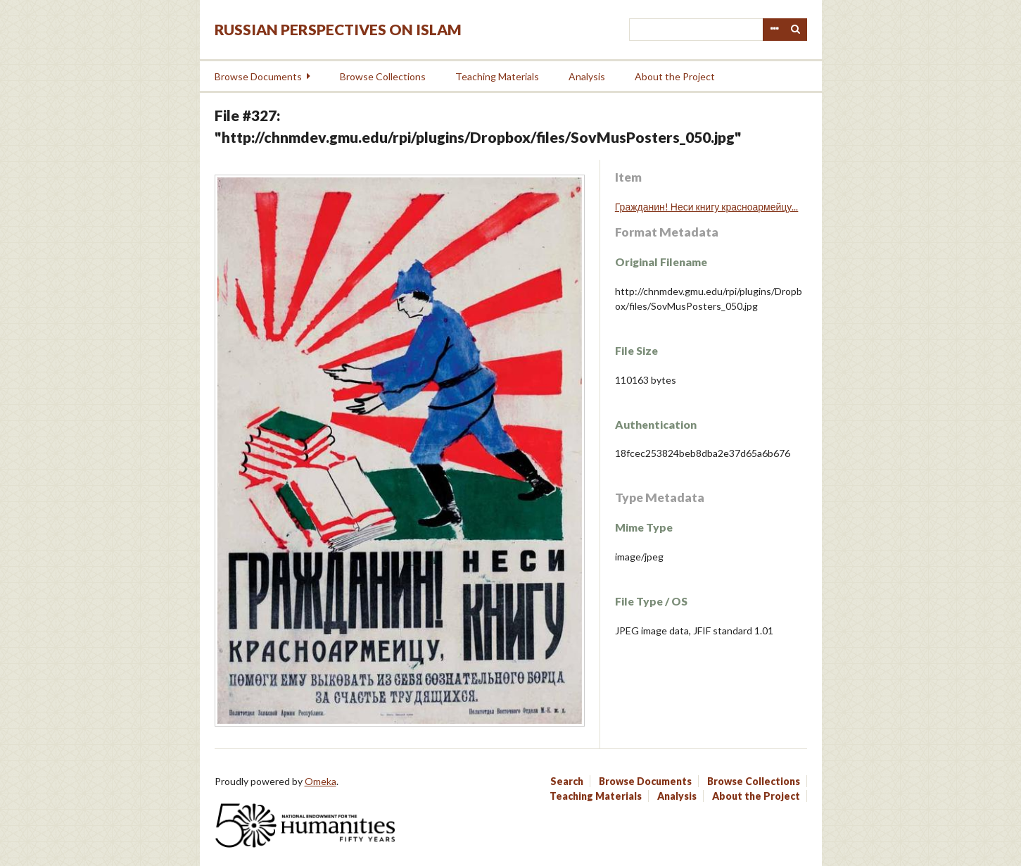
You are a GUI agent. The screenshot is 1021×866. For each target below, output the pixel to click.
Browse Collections (383, 76)
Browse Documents (258, 76)
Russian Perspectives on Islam (338, 29)
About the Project (675, 76)
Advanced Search (774, 29)
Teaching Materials (497, 76)
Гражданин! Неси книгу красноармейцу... (707, 207)
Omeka (320, 781)
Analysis (587, 76)
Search (796, 29)
